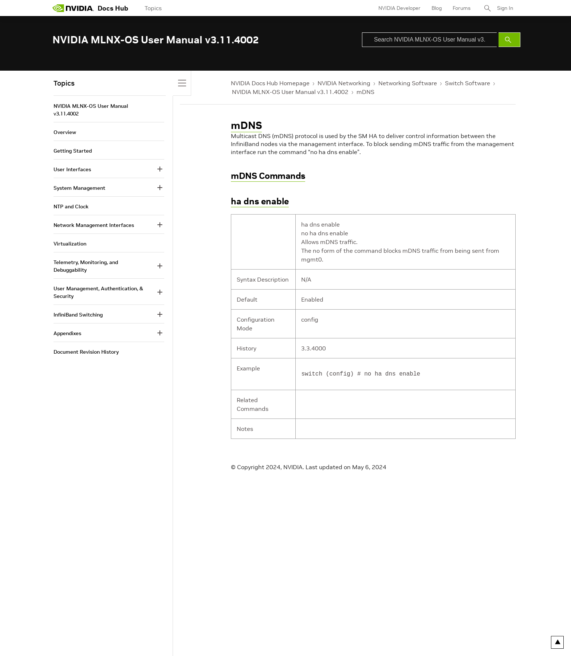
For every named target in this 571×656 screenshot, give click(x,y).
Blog (437, 8)
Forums (461, 8)
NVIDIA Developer (399, 8)
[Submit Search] (509, 39)
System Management (79, 188)
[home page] (73, 8)
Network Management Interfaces (94, 225)
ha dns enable (260, 201)
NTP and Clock (71, 206)
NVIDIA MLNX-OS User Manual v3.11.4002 (290, 91)
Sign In (505, 8)
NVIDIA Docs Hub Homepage (270, 83)
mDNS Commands (268, 175)
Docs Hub (113, 8)
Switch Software (467, 83)
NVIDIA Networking (344, 83)
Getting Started (73, 151)
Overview (65, 132)
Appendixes (67, 333)
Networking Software (407, 83)
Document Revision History (86, 352)
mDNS (365, 91)
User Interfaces (72, 169)
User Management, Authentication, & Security (98, 292)
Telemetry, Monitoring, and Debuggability (86, 266)
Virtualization (70, 243)
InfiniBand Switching (78, 314)
